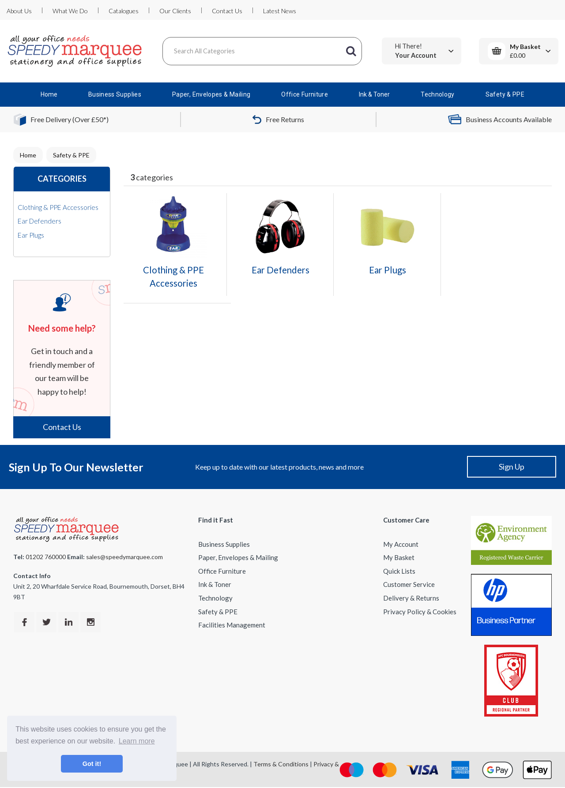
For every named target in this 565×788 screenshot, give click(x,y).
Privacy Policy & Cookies (419, 612)
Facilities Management (231, 625)
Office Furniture (304, 94)
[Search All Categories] (262, 51)
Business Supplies (114, 94)
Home (49, 94)
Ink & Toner (374, 94)
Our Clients (175, 11)
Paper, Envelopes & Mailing (211, 94)
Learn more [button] (137, 741)
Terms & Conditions (281, 764)
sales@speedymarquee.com (124, 556)
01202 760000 (46, 556)
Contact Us (227, 11)
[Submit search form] (351, 51)
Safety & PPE (505, 94)
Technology (438, 94)
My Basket (398, 557)
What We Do (70, 11)
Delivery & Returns (411, 598)
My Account (400, 544)
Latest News (279, 11)
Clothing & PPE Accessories (58, 207)
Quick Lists (399, 571)
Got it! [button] (92, 763)
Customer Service (409, 584)
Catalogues (124, 11)
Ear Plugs (31, 235)
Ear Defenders (39, 221)
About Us (19, 11)
